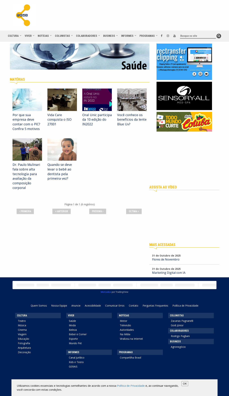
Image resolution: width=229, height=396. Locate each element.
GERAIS (73, 366)
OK (185, 383)
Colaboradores (86, 35)
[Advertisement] (184, 158)
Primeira (25, 211)
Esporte (73, 338)
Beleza (73, 329)
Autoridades (127, 329)
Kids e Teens (76, 362)
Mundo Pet (75, 343)
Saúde (72, 321)
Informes (127, 35)
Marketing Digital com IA (168, 273)
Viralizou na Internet (131, 338)
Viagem (22, 334)
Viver (28, 35)
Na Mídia (125, 334)
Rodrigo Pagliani (180, 336)
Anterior (61, 211)
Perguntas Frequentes (155, 305)
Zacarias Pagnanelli (182, 321)
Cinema (22, 329)
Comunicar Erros (115, 305)
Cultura (13, 35)
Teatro (22, 321)
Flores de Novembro (165, 259)
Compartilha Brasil (130, 357)
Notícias (43, 35)
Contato (133, 305)
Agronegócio (178, 346)
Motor (123, 321)
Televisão (125, 325)
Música (22, 325)
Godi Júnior (177, 325)
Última (134, 211)
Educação (23, 338)
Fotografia (24, 343)
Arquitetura (24, 347)
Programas (147, 35)
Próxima (97, 211)
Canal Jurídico (76, 357)
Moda (72, 325)
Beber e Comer (78, 334)
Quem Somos (39, 305)
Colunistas (62, 35)
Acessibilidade (93, 305)
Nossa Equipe (59, 305)
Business (109, 35)
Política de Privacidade (185, 305)
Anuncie (76, 305)
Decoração (24, 352)
